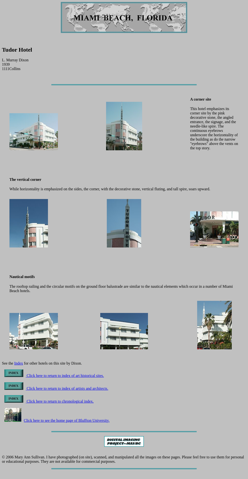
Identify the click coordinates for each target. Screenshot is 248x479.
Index (18, 363)
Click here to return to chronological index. (49, 401)
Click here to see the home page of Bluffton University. (56, 420)
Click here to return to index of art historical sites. (54, 376)
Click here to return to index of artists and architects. (56, 388)
